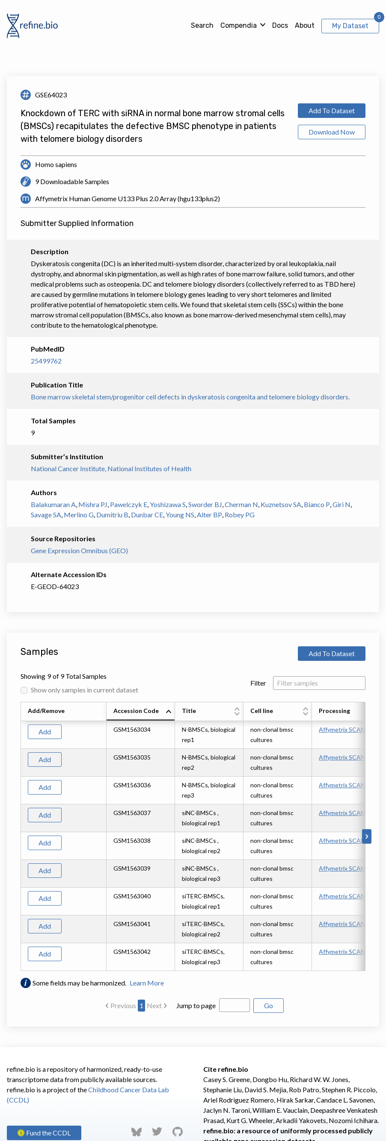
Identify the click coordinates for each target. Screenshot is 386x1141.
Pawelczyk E (128, 504)
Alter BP (209, 514)
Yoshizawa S (168, 504)
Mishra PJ (92, 504)
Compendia (238, 25)
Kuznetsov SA (281, 504)
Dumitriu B (112, 514)
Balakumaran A (53, 504)
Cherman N (241, 504)
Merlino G (79, 514)
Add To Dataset (332, 110)
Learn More (147, 983)
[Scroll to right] (366, 836)
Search (202, 25)
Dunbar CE (147, 514)
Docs (280, 25)
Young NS (180, 514)
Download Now (332, 132)
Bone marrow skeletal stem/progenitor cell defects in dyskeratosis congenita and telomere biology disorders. (190, 397)
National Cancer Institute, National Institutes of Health (111, 468)
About (305, 25)
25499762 (46, 361)
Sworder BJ (205, 504)
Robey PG (240, 514)
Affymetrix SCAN (342, 729)
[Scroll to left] (19, 836)
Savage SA (46, 514)
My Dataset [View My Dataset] (350, 26)
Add (45, 731)
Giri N (341, 504)
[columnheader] (141, 711)
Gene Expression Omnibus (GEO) (79, 550)
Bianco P (317, 504)
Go (268, 1005)
